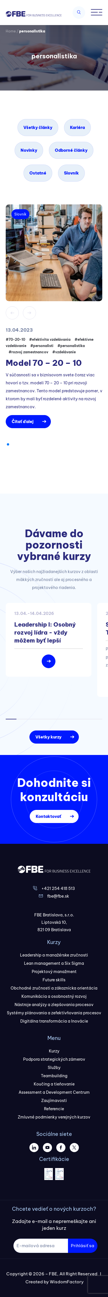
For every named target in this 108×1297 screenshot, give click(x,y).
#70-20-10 (15, 339)
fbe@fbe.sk (58, 896)
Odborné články (71, 150)
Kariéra (77, 127)
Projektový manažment (54, 971)
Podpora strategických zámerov (54, 1059)
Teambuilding (54, 1075)
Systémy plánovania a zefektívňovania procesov (54, 1012)
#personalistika (71, 346)
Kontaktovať (48, 816)
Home (11, 31)
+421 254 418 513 (58, 888)
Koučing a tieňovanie (54, 1084)
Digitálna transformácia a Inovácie (54, 1021)
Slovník (71, 173)
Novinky (29, 150)
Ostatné (37, 173)
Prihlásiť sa (82, 1245)
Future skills (54, 979)
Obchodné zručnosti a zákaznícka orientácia (54, 988)
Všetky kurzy (48, 737)
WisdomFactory (67, 1281)
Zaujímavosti (54, 1100)
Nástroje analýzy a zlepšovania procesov (54, 1004)
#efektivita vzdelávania (50, 339)
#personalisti (41, 346)
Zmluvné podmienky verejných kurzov (54, 1117)
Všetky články (37, 127)
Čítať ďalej (22, 421)
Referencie (54, 1108)
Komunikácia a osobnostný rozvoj (54, 996)
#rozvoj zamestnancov (28, 352)
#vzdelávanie (64, 352)
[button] (8, 444)
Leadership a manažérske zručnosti (54, 955)
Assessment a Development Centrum (54, 1092)
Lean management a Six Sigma (54, 963)
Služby (54, 1067)
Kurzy (54, 1051)
